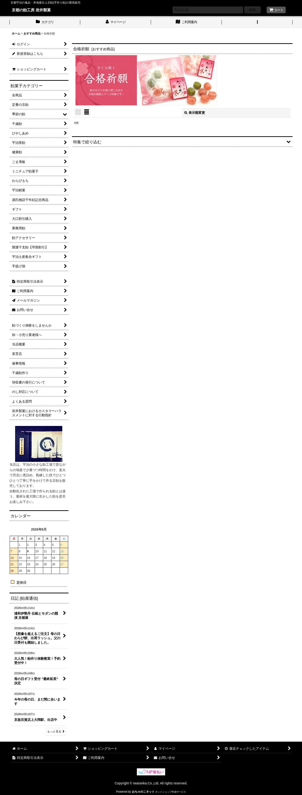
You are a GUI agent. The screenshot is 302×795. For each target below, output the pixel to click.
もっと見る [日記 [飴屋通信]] (56, 731)
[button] (257, 22)
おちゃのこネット (143, 791)
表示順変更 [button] (194, 113)
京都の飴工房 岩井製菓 (31, 10)
